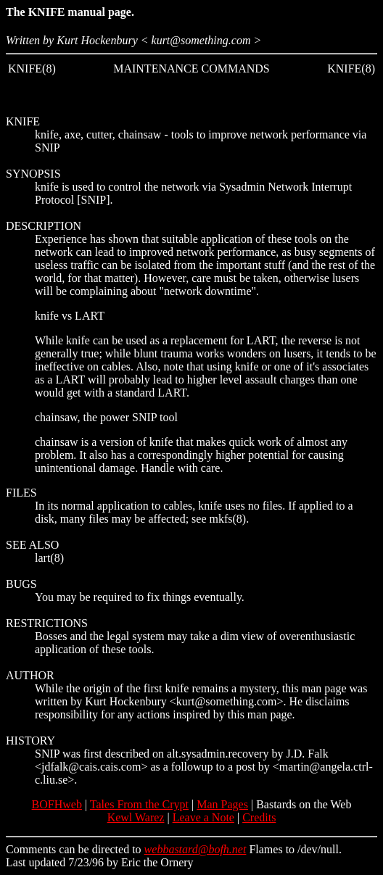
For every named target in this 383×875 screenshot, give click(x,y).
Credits (259, 817)
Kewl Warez (136, 817)
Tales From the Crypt (139, 804)
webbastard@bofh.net (195, 849)
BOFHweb (57, 804)
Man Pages (222, 804)
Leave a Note (203, 817)
